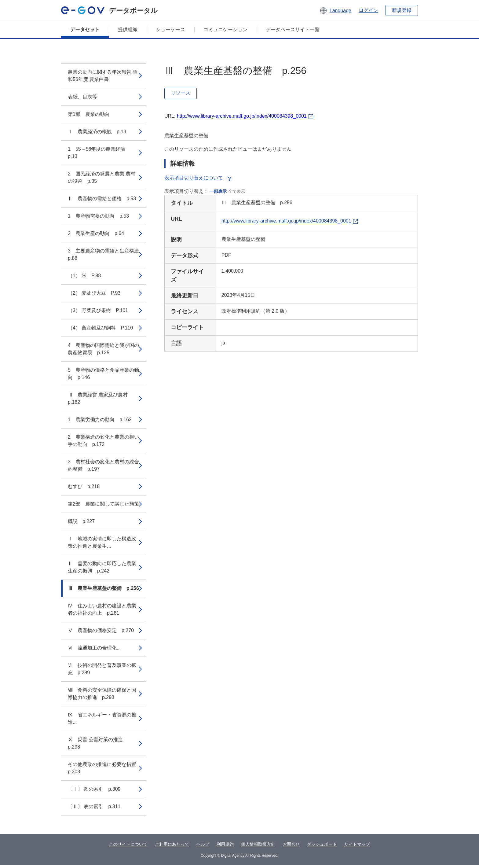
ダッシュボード (322, 844)
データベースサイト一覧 (293, 29)
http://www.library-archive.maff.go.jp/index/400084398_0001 (242, 116)
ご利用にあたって (172, 844)
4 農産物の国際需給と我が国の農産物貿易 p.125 (103, 349)
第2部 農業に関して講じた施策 (103, 503)
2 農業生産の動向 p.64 (96, 233)
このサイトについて (128, 844)
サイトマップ (357, 844)
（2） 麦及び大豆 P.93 (94, 293)
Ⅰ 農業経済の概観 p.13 (97, 131)
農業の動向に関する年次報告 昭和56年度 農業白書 (102, 75)
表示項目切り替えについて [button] (198, 177)
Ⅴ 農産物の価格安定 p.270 (101, 630)
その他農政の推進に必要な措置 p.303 (104, 768)
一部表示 (218, 191)
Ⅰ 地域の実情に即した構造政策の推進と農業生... (102, 542)
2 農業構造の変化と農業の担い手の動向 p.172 (103, 440)
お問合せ (291, 844)
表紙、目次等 (82, 96)
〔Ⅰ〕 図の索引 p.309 (94, 789)
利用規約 (225, 844)
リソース (180, 93)
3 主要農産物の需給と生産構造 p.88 (106, 254)
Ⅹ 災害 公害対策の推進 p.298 (98, 743)
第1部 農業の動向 (89, 114)
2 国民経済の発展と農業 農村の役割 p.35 (101, 177)
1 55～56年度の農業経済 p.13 (99, 152)
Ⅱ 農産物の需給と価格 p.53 (102, 198)
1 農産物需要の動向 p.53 (98, 216)
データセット (85, 29)
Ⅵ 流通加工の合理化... (94, 647)
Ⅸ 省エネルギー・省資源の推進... (102, 718)
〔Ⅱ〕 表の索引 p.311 (94, 806)
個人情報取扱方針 (258, 844)
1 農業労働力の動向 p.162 (100, 419)
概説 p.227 (81, 521)
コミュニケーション (225, 29)
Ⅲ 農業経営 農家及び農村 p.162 (100, 398)
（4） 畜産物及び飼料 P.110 (100, 327)
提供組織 (127, 29)
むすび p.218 (84, 486)
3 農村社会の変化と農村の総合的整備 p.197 (103, 465)
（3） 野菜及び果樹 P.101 (98, 310)
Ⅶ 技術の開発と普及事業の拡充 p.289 (102, 669)
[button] (335, 10)
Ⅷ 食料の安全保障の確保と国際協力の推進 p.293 (102, 693)
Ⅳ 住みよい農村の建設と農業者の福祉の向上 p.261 (102, 609)
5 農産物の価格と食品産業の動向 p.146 (103, 373)
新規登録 (401, 10)
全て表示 (236, 191)
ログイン (368, 10)
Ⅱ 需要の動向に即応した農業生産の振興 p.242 (102, 567)
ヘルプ (202, 844)
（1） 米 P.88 (84, 275)
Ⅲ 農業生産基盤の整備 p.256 (103, 588)
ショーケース (170, 29)
